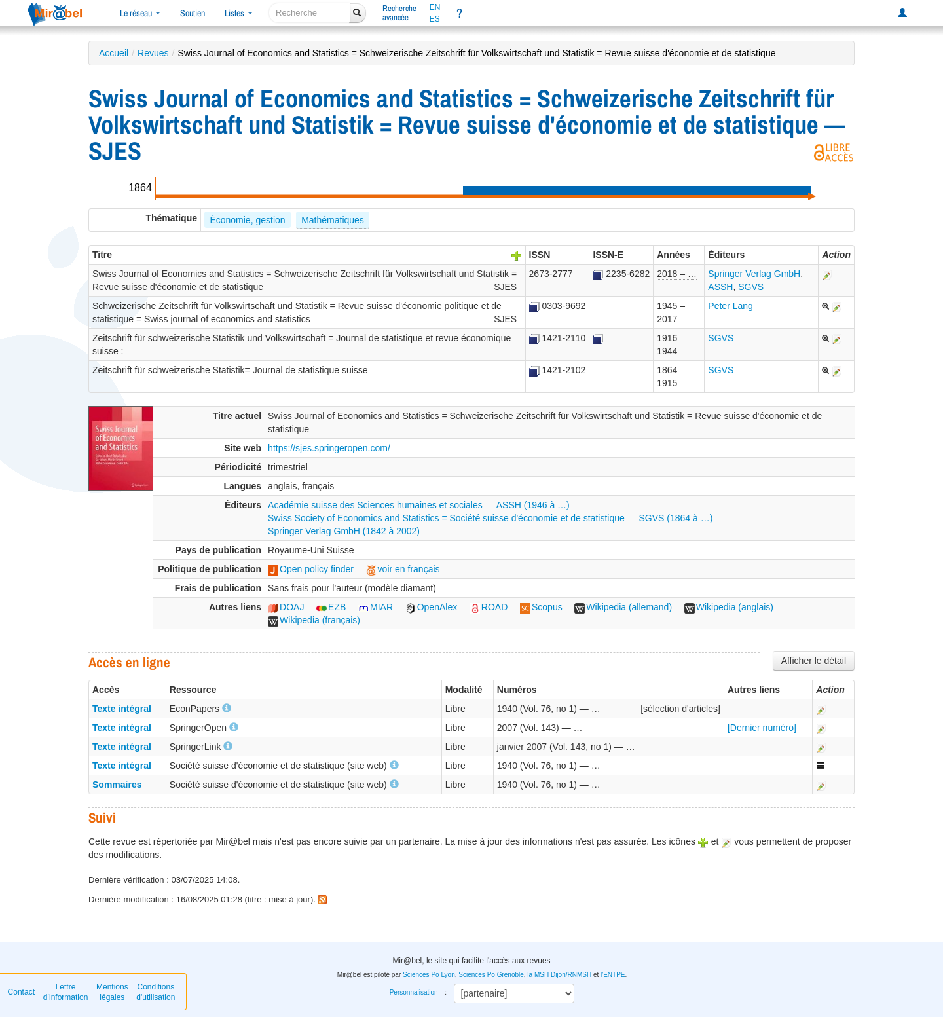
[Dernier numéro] (762, 727)
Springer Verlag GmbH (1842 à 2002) (344, 531)
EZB (331, 607)
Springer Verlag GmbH (754, 273)
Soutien (192, 13)
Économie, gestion (247, 220)
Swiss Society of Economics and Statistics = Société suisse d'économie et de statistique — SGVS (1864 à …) (490, 518)
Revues (153, 53)
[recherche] (309, 12)
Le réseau (140, 13)
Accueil (113, 53)
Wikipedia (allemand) (623, 607)
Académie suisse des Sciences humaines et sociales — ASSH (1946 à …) (419, 505)
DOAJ (286, 607)
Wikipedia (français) (314, 620)
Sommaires (116, 784)
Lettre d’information (65, 992)
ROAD (489, 607)
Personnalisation (414, 992)
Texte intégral (121, 708)
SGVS (751, 287)
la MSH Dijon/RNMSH (559, 974)
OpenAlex (431, 607)
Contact (21, 992)
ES (435, 19)
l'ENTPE (613, 974)
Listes (239, 13)
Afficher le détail (813, 661)
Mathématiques (332, 220)
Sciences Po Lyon (429, 974)
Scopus (541, 607)
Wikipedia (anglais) (728, 607)
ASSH (720, 287)
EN (435, 7)
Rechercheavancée (399, 13)
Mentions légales (112, 992)
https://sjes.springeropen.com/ (329, 448)
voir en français (403, 569)
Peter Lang (730, 306)
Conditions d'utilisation (155, 992)
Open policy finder (311, 569)
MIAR (375, 607)
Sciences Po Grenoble (491, 974)
